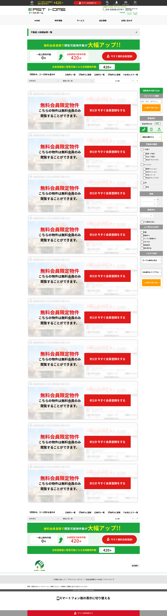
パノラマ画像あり (148, 238)
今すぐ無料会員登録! (120, 56)
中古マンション (150, 172)
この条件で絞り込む (151, 108)
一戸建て (145, 149)
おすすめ (145, 242)
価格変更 (145, 245)
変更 (157, 123)
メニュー (135, 3)
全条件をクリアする (150, 272)
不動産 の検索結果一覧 (41, 32)
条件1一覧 (70, 74)
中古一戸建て (149, 156)
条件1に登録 (85, 74)
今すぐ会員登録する (87, 3)
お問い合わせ (125, 3)
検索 (107, 3)
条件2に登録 (114, 74)
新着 (144, 232)
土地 (144, 182)
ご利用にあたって (59, 579)
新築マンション (150, 169)
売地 (146, 187)
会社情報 (102, 20)
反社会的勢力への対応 (94, 579)
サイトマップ (109, 579)
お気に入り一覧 (130, 74)
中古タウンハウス (151, 178)
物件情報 (58, 20)
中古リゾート (149, 175)
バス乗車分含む (148, 222)
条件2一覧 (99, 74)
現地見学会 (146, 248)
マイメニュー (116, 3)
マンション (146, 164)
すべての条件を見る (149, 260)
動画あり (145, 235)
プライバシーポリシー (76, 579)
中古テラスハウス (151, 159)
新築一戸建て (149, 153)
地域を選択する (148, 137)
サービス (80, 20)
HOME (32, 2)
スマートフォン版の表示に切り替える (84, 598)
